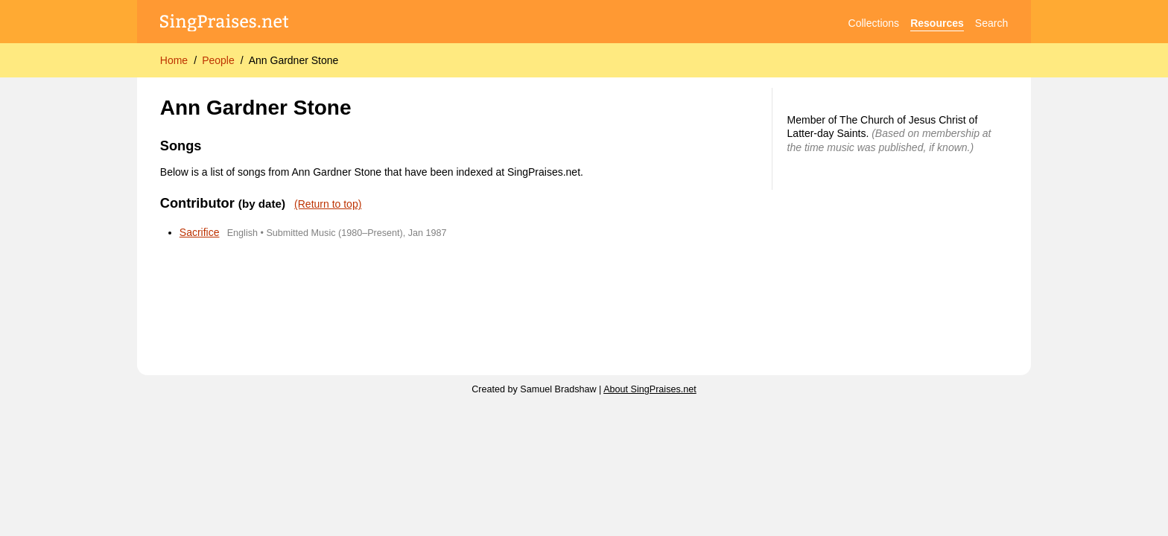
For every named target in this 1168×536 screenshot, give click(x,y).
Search (991, 23)
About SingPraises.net (649, 389)
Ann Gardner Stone (294, 60)
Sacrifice (200, 232)
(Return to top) (327, 204)
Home (174, 60)
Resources (937, 23)
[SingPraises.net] (224, 23)
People (218, 60)
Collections (873, 23)
